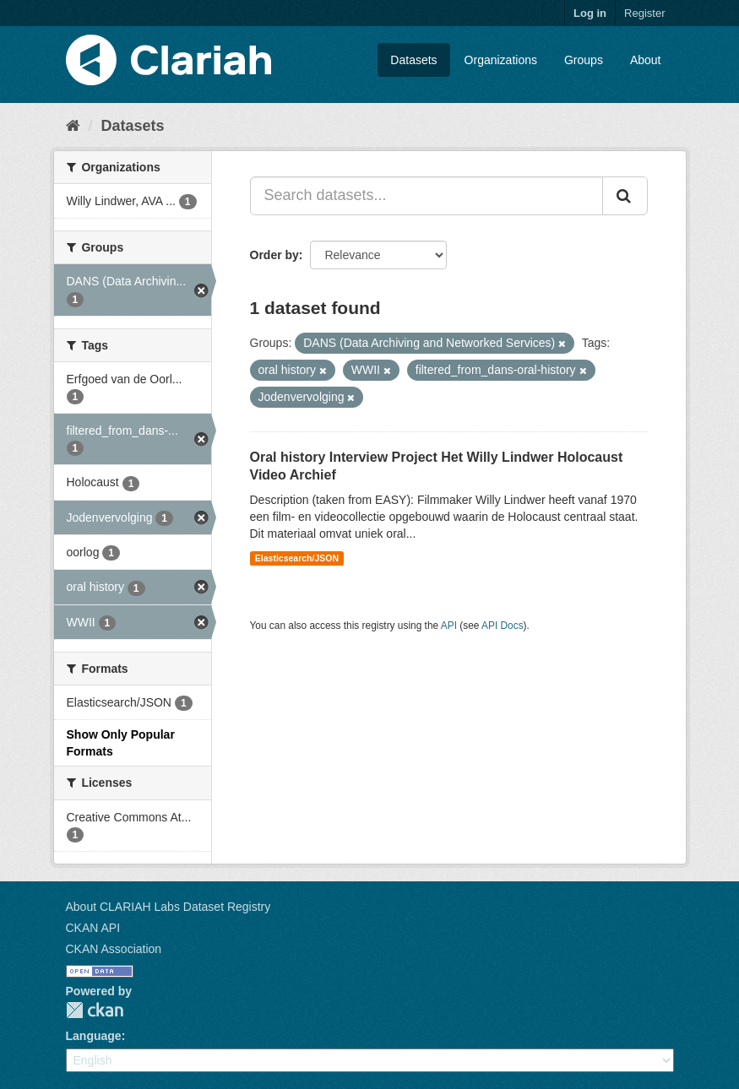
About (645, 60)
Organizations (501, 60)
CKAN (94, 1010)
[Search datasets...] (426, 195)
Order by (274, 255)
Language (94, 1036)
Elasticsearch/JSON (297, 558)
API (449, 625)
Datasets (413, 60)
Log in (589, 13)
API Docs (502, 625)
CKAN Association (114, 949)
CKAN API (93, 928)
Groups (583, 60)
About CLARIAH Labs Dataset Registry (168, 906)
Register (644, 13)
